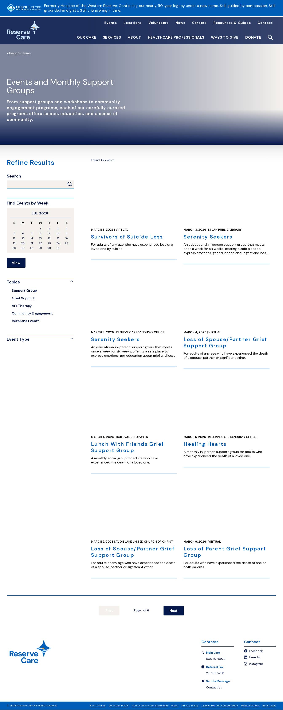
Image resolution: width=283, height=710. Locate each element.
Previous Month (11, 213)
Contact (265, 22)
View (16, 263)
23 (49, 243)
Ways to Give (224, 37)
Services (112, 37)
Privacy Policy (190, 705)
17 (58, 238)
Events (110, 22)
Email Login (269, 705)
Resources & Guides (232, 22)
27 (23, 248)
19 (14, 243)
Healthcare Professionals (176, 37)
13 (23, 238)
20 (23, 243)
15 (40, 238)
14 (32, 238)
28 (31, 248)
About (134, 37)
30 (49, 248)
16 (49, 238)
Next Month (69, 213)
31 (58, 248)
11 (66, 233)
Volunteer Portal (119, 705)
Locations (133, 22)
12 (14, 238)
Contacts (210, 642)
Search (14, 176)
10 (58, 233)
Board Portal (97, 705)
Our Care (86, 37)
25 (66, 243)
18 (66, 238)
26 (14, 248)
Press (174, 705)
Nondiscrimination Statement (150, 705)
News (180, 22)
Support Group (24, 291)
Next (172, 610)
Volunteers (159, 22)
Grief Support (23, 298)
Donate (253, 37)
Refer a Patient (250, 705)
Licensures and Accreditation (220, 705)
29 (40, 248)
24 (58, 243)
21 (32, 243)
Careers (199, 22)
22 (40, 243)
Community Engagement (32, 313)
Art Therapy (22, 306)
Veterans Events (26, 321)
